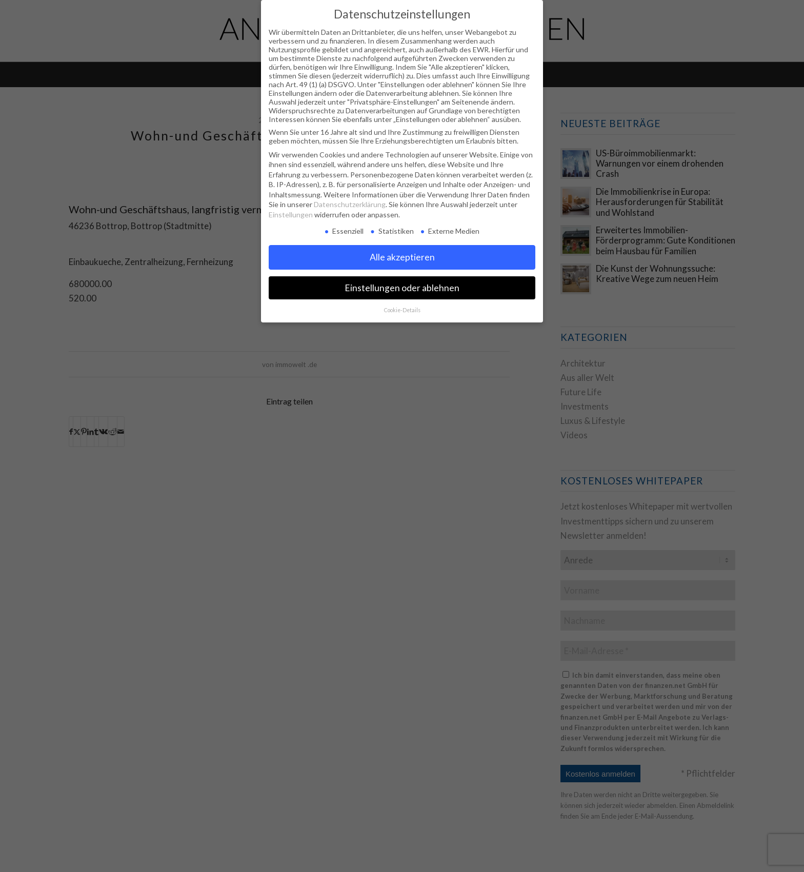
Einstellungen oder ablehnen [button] (402, 287)
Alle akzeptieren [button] (402, 257)
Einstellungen (291, 214)
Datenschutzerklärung (350, 204)
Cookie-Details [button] (402, 310)
